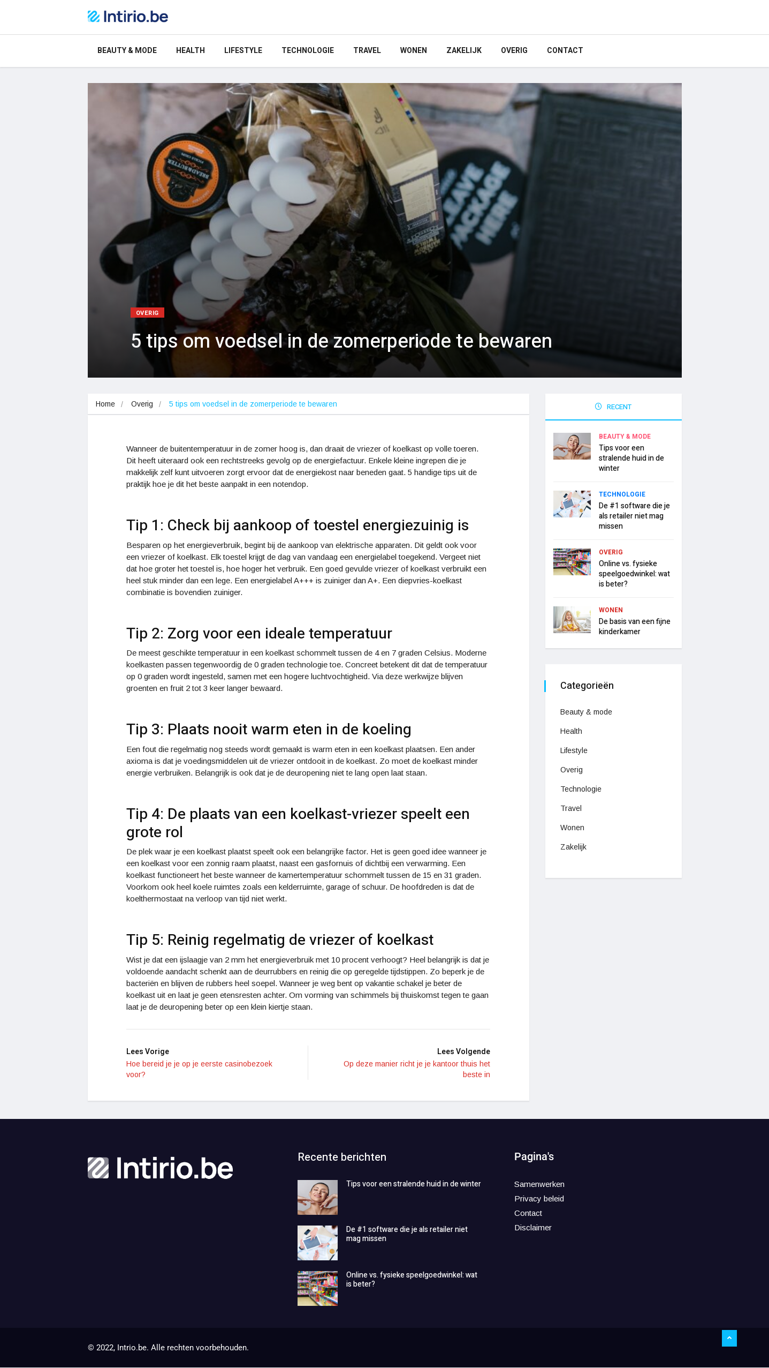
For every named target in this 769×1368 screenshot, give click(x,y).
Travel (367, 50)
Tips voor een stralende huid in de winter (631, 457)
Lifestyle (243, 50)
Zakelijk (464, 50)
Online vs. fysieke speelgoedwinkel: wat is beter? (634, 573)
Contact (565, 50)
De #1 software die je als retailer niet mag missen (634, 515)
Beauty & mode (127, 50)
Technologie (307, 50)
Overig (514, 50)
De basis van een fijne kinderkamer (635, 625)
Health (190, 50)
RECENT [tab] (613, 407)
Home (106, 404)
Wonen (413, 50)
